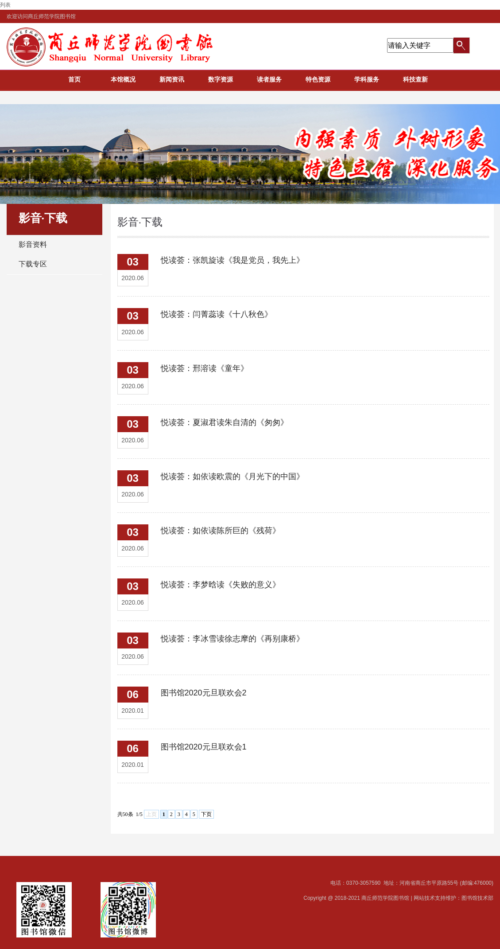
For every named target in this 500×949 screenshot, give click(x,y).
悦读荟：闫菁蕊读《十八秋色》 (216, 314)
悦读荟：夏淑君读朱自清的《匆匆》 (224, 422)
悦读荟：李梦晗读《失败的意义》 (220, 584)
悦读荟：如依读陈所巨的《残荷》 (220, 530)
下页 (206, 814)
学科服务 (366, 79)
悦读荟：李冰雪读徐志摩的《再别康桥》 (232, 638)
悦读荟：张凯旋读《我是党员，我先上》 (232, 260)
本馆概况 (123, 79)
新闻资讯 (171, 79)
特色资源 (318, 79)
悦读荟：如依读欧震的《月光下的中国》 (232, 476)
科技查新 (415, 79)
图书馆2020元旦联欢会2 (204, 692)
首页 (74, 79)
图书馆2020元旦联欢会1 (204, 746)
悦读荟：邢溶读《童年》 (204, 368)
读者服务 (269, 79)
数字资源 (220, 79)
